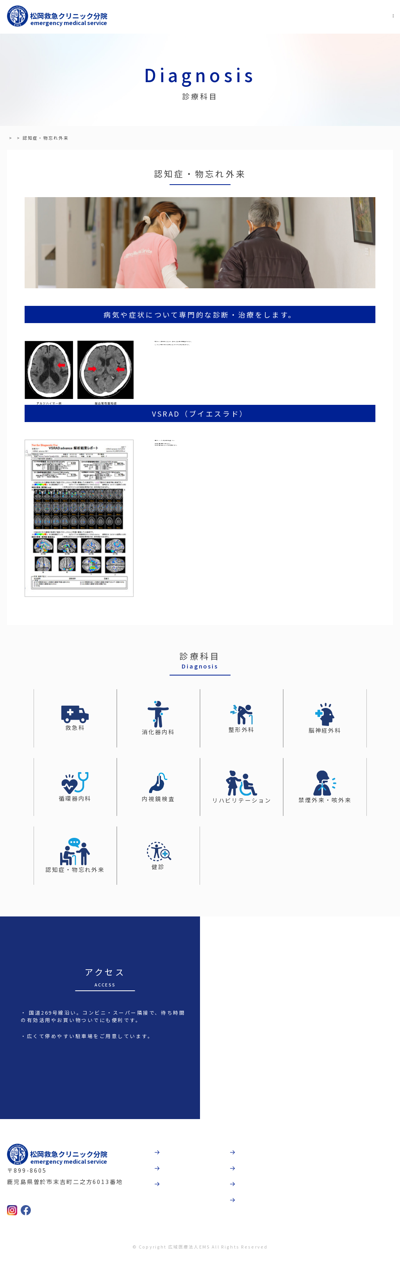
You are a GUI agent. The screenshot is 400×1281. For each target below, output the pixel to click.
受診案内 (180, 1181)
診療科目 (36, 138)
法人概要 (256, 1181)
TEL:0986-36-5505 (52, 1215)
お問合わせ (259, 1229)
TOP (12, 138)
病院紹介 (180, 1156)
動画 (249, 1156)
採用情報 (256, 1204)
